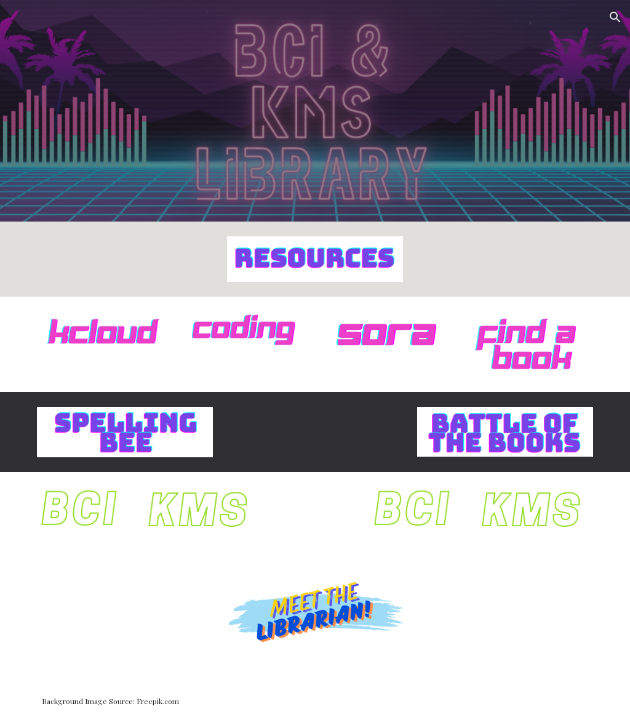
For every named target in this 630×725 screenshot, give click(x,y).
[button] (615, 17)
